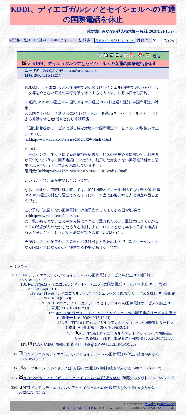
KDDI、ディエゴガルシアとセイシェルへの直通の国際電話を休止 (88, 63)
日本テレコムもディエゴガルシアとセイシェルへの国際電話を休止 (79, 354)
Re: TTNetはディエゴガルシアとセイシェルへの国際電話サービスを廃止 (88, 284)
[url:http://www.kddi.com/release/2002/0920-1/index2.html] (82, 171)
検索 (86, 40)
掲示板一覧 (18, 40)
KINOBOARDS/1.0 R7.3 (82, 408)
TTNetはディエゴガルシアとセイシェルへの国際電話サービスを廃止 (76, 275)
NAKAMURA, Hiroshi (157, 408)
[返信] (156, 56)
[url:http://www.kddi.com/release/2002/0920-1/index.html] (68, 139)
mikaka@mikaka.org (160, 404)
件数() (143, 40)
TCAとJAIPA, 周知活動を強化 (57, 344)
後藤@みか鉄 (52, 71)
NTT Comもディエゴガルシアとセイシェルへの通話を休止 (71, 378)
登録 (42, 40)
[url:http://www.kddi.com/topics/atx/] (52, 216)
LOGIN (53, 40)
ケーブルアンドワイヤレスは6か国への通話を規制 (65, 368)
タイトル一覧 (71, 40)
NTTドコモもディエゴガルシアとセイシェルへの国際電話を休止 (77, 388)
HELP (33, 40)
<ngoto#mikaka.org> (80, 71)
